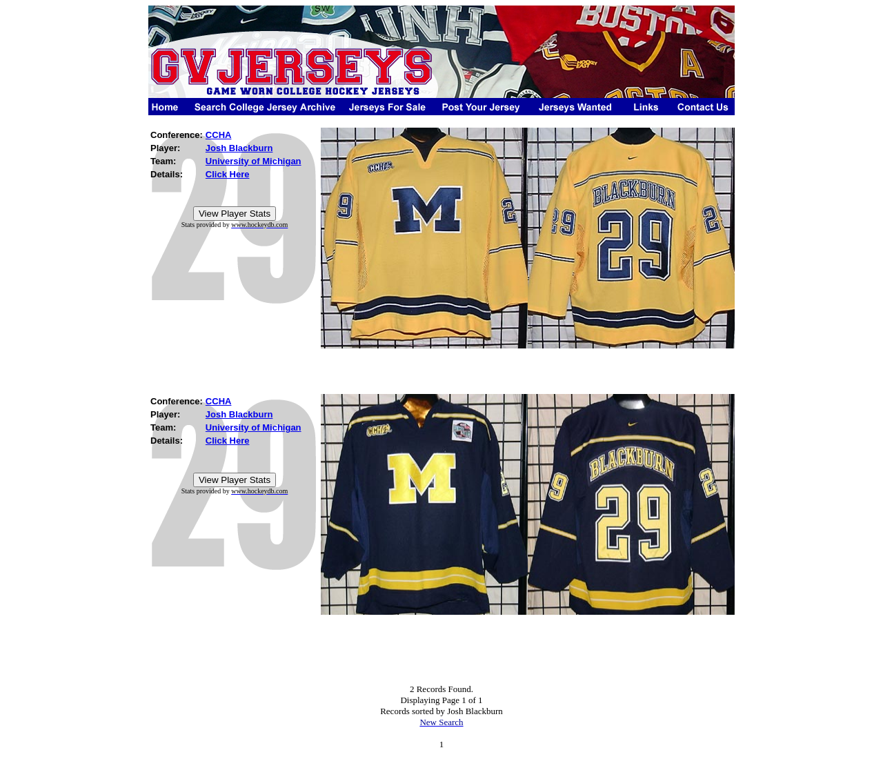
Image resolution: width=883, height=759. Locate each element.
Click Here (228, 174)
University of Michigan (253, 161)
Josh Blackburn (239, 148)
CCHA (219, 135)
